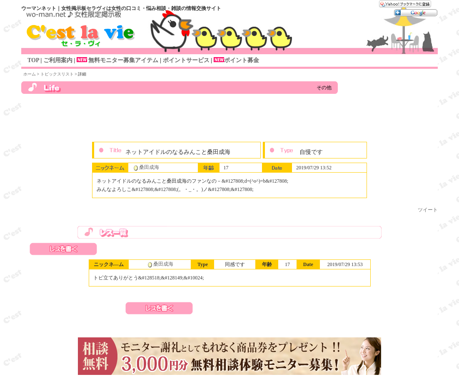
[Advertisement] (229, 121)
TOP (33, 60)
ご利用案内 (57, 60)
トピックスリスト (57, 74)
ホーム (29, 74)
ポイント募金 (241, 60)
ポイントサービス (185, 60)
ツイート (428, 210)
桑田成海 (149, 167)
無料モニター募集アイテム (116, 60)
